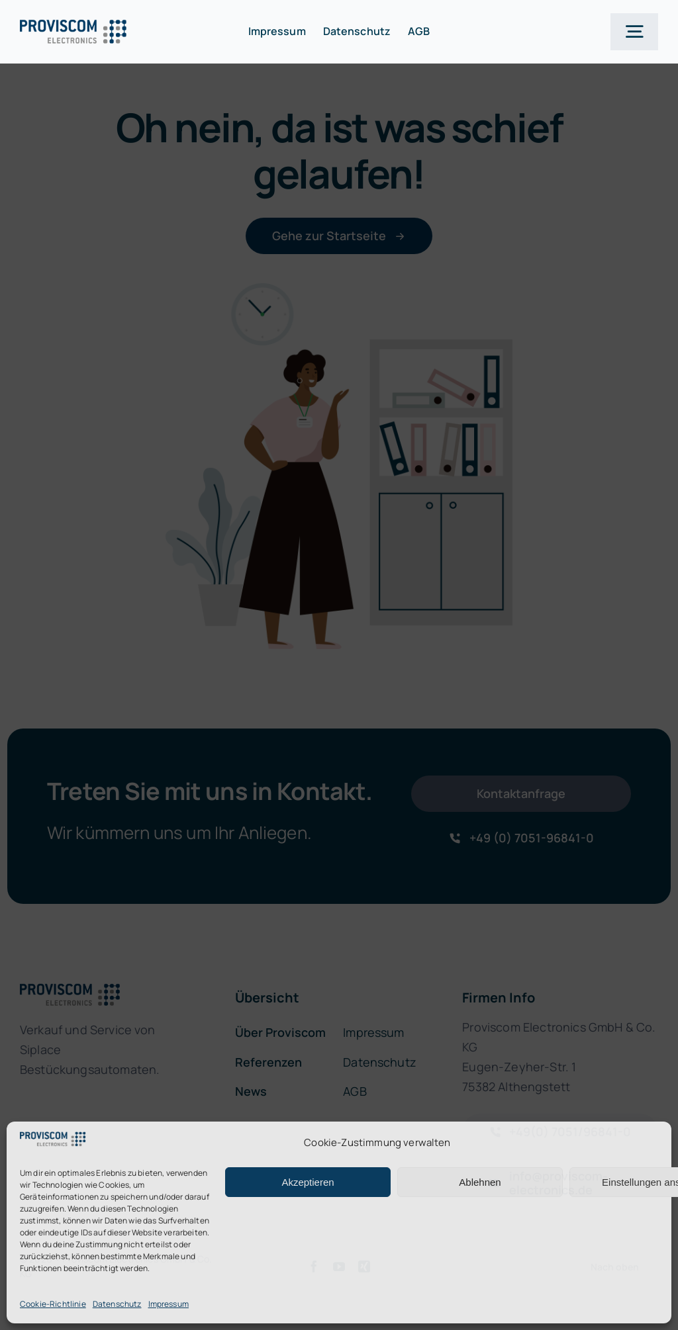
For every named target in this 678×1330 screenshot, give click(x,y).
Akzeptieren (307, 1182)
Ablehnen (480, 1182)
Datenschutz (117, 1303)
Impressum (168, 1303)
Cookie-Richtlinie (53, 1303)
